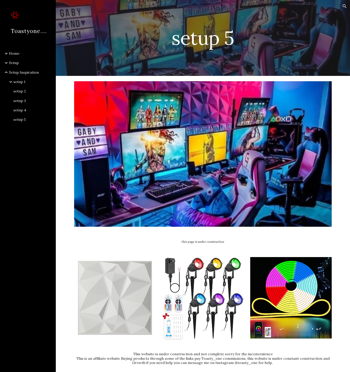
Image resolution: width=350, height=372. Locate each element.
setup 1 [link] (19, 81)
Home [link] (14, 53)
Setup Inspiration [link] (24, 72)
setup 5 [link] (19, 119)
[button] (344, 6)
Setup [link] (14, 62)
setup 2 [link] (19, 91)
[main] (203, 38)
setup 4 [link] (19, 110)
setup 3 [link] (19, 100)
